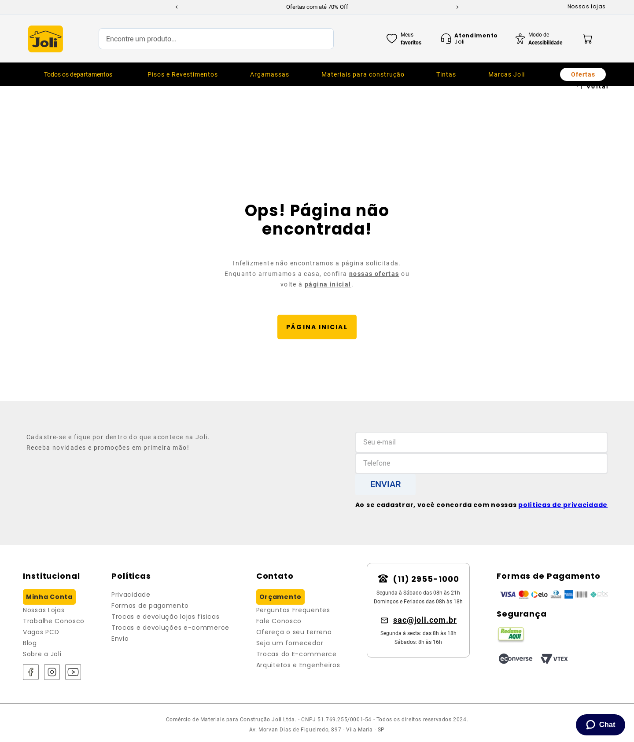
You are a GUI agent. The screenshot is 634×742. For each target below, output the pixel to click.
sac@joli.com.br (425, 619)
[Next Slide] (457, 7)
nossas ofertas (374, 273)
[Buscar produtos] (318, 39)
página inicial (328, 284)
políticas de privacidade (563, 504)
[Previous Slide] (176, 7)
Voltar (597, 86)
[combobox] (216, 38)
